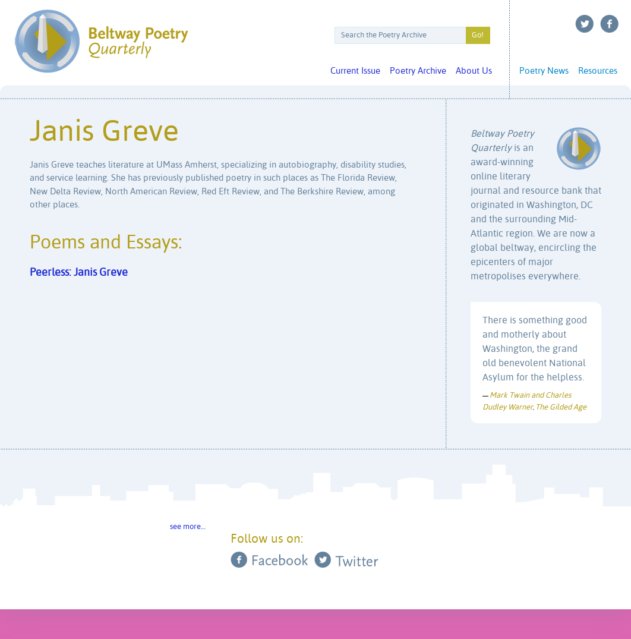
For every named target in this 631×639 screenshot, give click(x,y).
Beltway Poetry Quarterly (101, 41)
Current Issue (355, 71)
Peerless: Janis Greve (79, 272)
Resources (597, 71)
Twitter (584, 24)
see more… (188, 527)
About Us (474, 71)
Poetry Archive (418, 71)
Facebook (609, 24)
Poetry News (544, 71)
